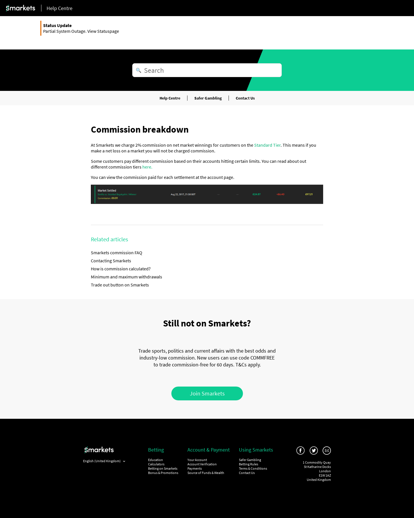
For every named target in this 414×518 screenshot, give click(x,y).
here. (147, 167)
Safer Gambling (208, 98)
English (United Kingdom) (102, 461)
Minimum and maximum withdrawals (126, 277)
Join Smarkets (207, 393)
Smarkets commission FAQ (116, 252)
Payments (194, 468)
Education (155, 460)
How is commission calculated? (121, 269)
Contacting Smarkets (111, 260)
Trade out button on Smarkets (120, 285)
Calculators (156, 464)
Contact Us (245, 98)
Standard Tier (267, 145)
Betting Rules (248, 464)
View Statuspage (103, 31)
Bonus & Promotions (163, 473)
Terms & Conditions (253, 468)
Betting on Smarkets (162, 468)
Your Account (197, 460)
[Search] (207, 70)
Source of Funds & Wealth (205, 473)
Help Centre (170, 98)
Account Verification (202, 464)
